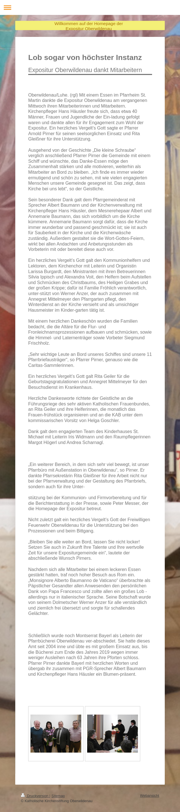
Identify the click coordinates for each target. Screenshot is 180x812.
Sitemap (58, 796)
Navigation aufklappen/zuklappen (90, 7)
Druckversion (35, 796)
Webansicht (149, 795)
